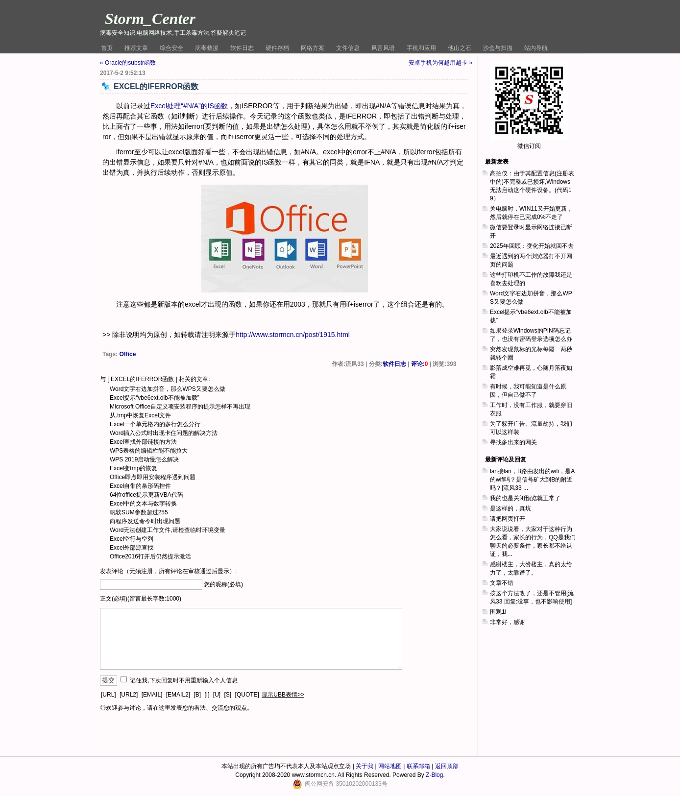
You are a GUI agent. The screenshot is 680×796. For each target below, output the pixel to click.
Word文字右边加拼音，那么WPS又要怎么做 (167, 389)
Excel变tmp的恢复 (133, 468)
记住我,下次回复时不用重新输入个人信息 (183, 680)
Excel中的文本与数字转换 (143, 503)
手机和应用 (421, 48)
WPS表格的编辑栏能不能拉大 (149, 450)
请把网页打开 (507, 518)
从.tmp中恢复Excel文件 (140, 415)
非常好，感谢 (507, 622)
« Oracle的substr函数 (128, 62)
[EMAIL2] (178, 694)
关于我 (364, 766)
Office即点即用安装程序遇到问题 (152, 477)
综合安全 (171, 48)
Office (127, 354)
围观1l (498, 611)
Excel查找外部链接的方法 (143, 441)
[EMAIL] (152, 694)
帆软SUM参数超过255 (139, 512)
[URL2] (129, 694)
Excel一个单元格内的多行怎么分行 (155, 424)
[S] (228, 694)
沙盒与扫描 (497, 48)
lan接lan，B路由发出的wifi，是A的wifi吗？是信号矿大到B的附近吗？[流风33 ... (532, 479)
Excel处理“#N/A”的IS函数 (189, 106)
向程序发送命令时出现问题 (145, 521)
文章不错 (501, 582)
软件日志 (242, 48)
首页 (107, 48)
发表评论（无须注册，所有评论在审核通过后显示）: (168, 571)
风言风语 (383, 48)
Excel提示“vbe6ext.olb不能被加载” (154, 397)
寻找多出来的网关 (513, 442)
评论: (419, 364)
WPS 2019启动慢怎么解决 (144, 459)
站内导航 (536, 48)
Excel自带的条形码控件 (140, 485)
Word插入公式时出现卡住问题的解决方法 (164, 433)
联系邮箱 (418, 766)
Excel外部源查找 (131, 547)
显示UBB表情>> (283, 694)
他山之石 (459, 48)
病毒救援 (207, 48)
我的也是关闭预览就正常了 (525, 498)
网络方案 (312, 48)
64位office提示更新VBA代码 (146, 494)
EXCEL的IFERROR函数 (142, 379)
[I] (206, 694)
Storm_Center (150, 18)
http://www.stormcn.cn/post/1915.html (293, 334)
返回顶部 (447, 766)
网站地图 (390, 766)
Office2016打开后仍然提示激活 (150, 556)
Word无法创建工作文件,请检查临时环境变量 (167, 530)
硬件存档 (277, 48)
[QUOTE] (247, 694)
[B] (197, 694)
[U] (216, 694)
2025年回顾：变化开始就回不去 (532, 245)
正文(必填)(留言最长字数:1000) (140, 598)
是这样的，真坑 (510, 508)
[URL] (108, 694)
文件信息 (348, 48)
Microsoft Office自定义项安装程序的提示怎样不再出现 (180, 406)
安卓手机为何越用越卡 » (440, 62)
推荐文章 (136, 48)
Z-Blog (434, 775)
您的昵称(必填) (223, 584)
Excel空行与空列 (131, 538)
